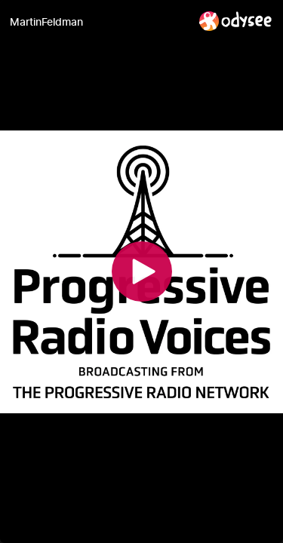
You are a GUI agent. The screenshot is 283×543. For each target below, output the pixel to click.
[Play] (142, 271)
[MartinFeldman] (98, 22)
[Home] (235, 21)
